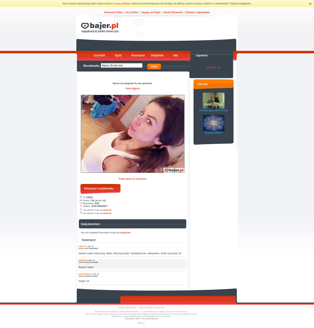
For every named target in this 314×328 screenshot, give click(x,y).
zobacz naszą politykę (117, 3)
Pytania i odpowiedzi (198, 12)
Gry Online (132, 12)
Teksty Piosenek (173, 12)
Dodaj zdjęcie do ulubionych (132, 179)
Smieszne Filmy (113, 12)
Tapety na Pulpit (150, 12)
